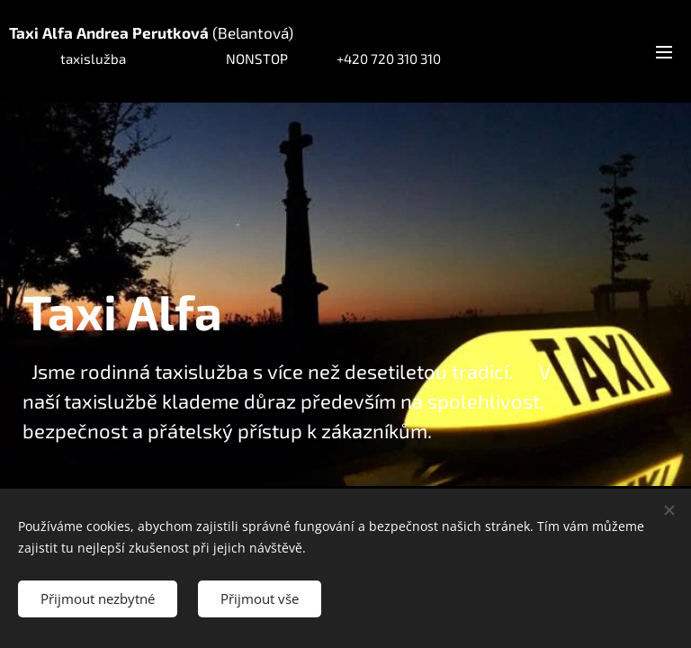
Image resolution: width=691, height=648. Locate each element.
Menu (664, 52)
